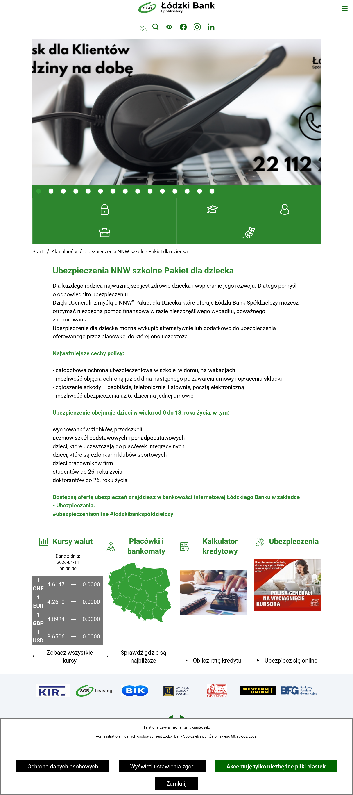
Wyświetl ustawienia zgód (162, 766)
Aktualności (64, 251)
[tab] (39, 191)
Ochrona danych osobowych (62, 766)
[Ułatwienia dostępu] (170, 27)
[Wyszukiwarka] (156, 27)
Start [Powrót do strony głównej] (37, 251)
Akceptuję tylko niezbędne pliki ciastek (276, 766)
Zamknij (176, 783)
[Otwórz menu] (344, 8)
